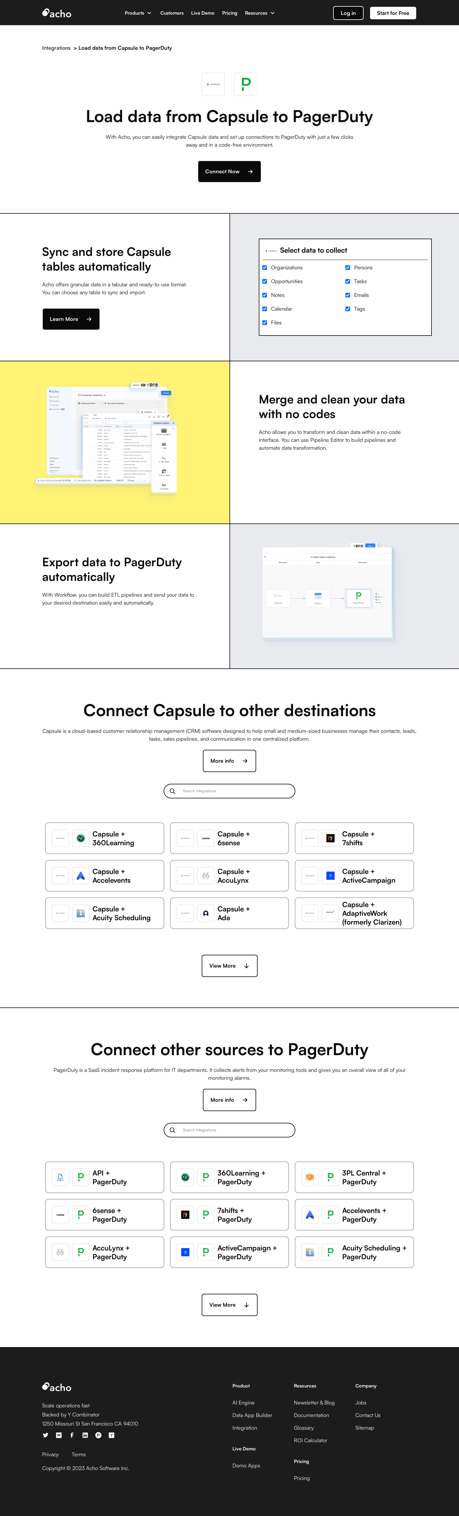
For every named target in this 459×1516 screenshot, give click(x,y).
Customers (172, 13)
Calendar (281, 308)
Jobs (360, 1402)
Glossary (304, 1427)
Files (276, 322)
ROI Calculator (310, 1440)
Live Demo (203, 13)
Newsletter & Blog (314, 1402)
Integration (244, 1427)
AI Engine (243, 1402)
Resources (256, 13)
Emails (361, 295)
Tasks (360, 281)
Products (134, 13)
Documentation (311, 1415)
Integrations (56, 48)
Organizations (287, 267)
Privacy (50, 1454)
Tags (359, 308)
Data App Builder (252, 1415)
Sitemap (364, 1427)
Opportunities (287, 281)
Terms (79, 1454)
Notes (278, 295)
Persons (363, 267)
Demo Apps (246, 1465)
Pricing (229, 13)
